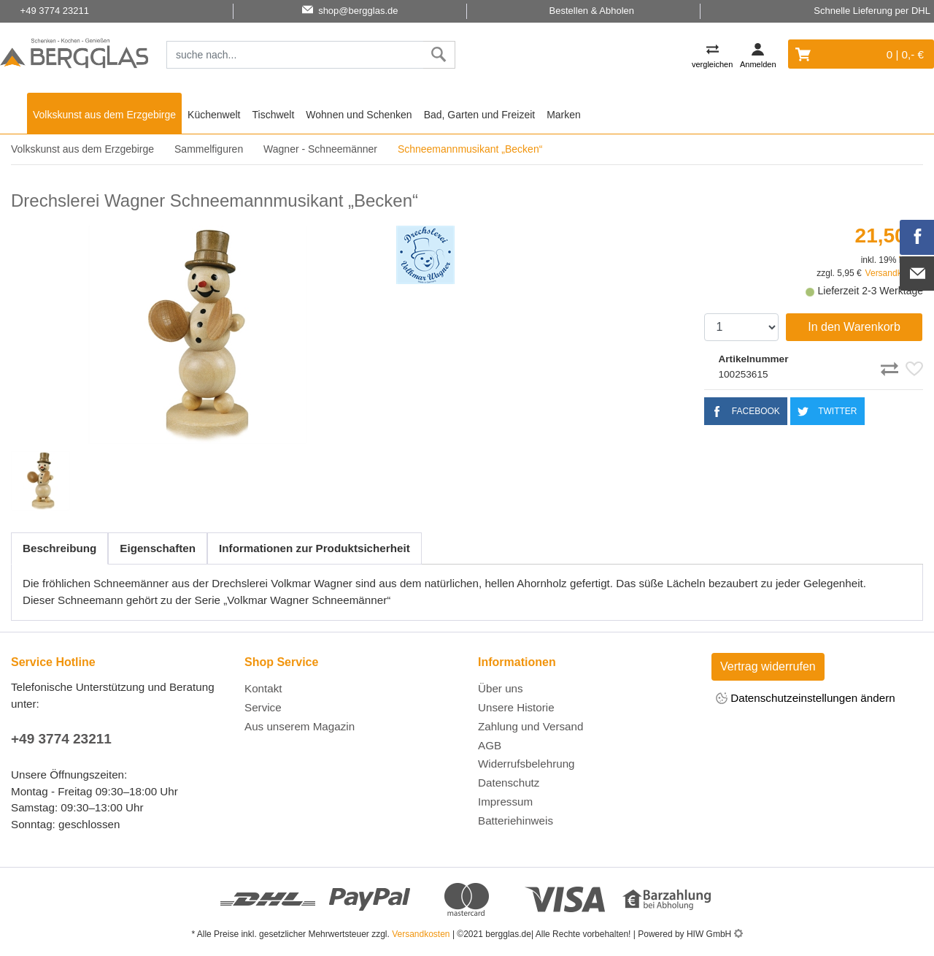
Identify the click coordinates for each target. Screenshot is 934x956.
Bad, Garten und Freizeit (480, 115)
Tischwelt (273, 115)
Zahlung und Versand (530, 726)
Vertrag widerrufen (768, 666)
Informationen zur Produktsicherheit (314, 548)
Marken (564, 115)
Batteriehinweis (515, 820)
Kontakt (263, 688)
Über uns (500, 688)
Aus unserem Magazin (299, 726)
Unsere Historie (516, 707)
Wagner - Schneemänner (320, 149)
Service (263, 707)
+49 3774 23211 (61, 738)
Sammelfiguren (208, 149)
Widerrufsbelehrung (526, 763)
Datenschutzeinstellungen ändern (805, 699)
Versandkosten (420, 934)
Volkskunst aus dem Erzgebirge (104, 115)
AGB (489, 745)
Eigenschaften (158, 548)
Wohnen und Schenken (359, 115)
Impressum (505, 801)
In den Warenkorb (854, 327)
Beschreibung (59, 548)
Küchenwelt (214, 115)
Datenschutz (508, 782)
